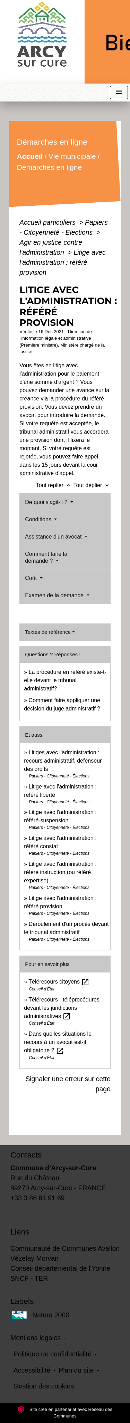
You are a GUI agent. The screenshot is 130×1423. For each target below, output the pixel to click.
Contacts (26, 1154)
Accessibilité (32, 1370)
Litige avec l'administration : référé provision (62, 262)
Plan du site (76, 1370)
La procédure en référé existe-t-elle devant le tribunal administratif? (65, 680)
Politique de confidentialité (53, 1354)
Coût (31, 578)
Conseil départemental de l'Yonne (60, 1268)
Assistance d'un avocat (54, 537)
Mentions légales (35, 1338)
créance (29, 398)
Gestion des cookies (44, 1386)
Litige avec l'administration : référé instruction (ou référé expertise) (60, 872)
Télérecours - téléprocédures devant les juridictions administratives (61, 1008)
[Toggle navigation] (119, 92)
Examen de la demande (55, 595)
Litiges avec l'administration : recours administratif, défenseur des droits (63, 760)
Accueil (30, 156)
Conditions (39, 519)
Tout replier (54, 485)
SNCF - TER (29, 1278)
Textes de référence (48, 632)
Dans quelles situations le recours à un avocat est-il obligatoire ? (58, 1042)
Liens (19, 1231)
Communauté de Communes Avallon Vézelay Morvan (65, 1253)
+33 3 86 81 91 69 (37, 1198)
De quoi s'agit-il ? (47, 502)
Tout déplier (92, 485)
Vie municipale (72, 156)
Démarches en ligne (49, 167)
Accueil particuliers (48, 222)
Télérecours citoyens (58, 982)
